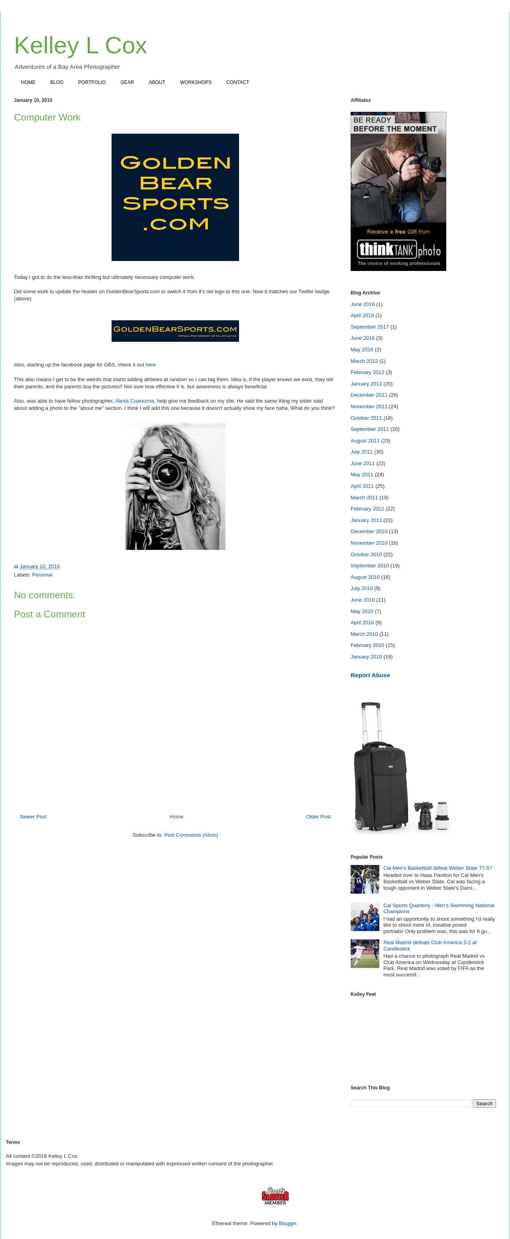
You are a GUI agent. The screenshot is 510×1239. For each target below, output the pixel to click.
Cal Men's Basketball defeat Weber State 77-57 (437, 868)
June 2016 (363, 338)
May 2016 (362, 350)
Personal (42, 575)
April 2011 (362, 486)
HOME (28, 82)
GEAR (127, 82)
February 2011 (367, 509)
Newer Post (33, 817)
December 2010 (369, 531)
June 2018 (363, 304)
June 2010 (363, 600)
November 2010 (369, 543)
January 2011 (366, 520)
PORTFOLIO (92, 82)
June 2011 (363, 463)
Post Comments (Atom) (191, 835)
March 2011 (364, 498)
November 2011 (369, 406)
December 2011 (369, 395)
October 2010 (366, 554)
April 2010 (362, 622)
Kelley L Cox (80, 45)
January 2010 (366, 657)
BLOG (56, 82)
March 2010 (364, 634)
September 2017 (370, 327)
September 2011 (370, 429)
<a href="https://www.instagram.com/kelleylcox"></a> (423, 1036)
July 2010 (362, 588)
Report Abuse (370, 675)
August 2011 (365, 441)
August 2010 (365, 577)
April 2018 (362, 315)
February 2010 (367, 645)
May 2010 (362, 611)
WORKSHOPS (196, 82)
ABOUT (157, 82)
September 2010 (370, 566)
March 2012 (364, 361)
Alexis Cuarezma (134, 401)
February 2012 (367, 372)
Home (177, 817)
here (150, 365)
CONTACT (237, 82)
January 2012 (366, 384)
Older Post (318, 817)
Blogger (287, 1223)
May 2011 (362, 474)
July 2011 (362, 452)
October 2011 (366, 418)
